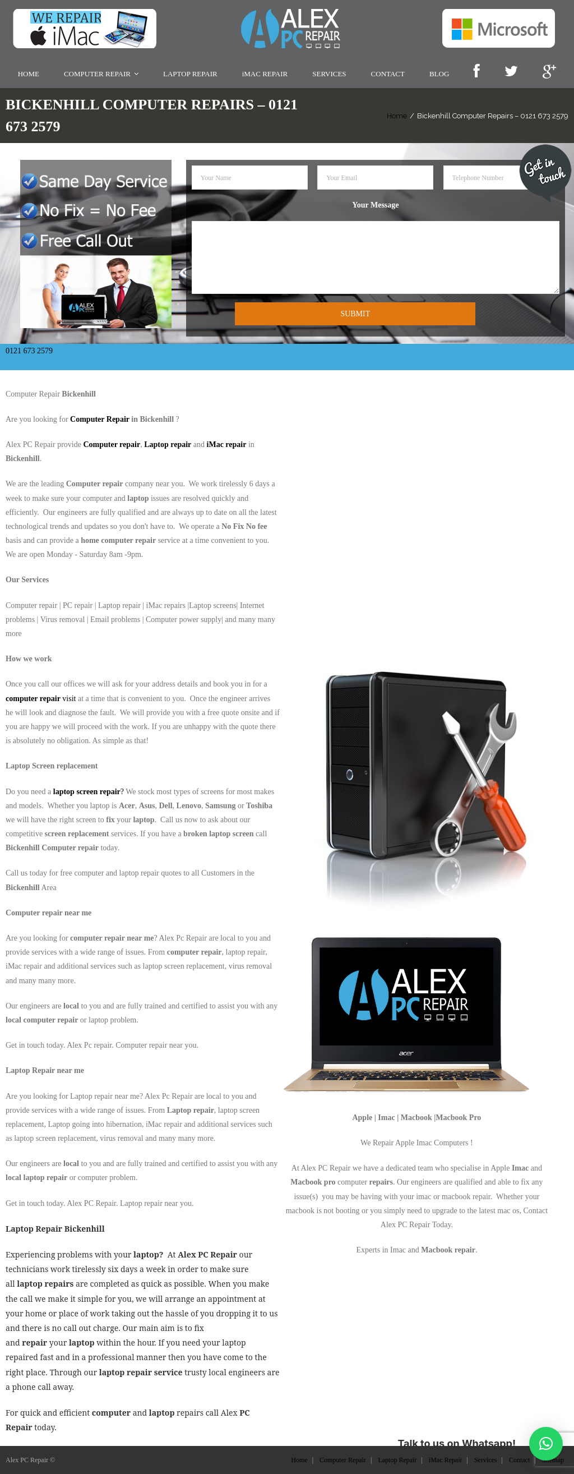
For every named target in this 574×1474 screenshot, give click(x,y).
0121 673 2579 (29, 350)
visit (41, 697)
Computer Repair (99, 418)
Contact (519, 1459)
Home (397, 114)
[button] (546, 1444)
